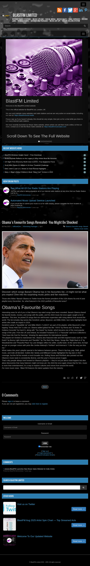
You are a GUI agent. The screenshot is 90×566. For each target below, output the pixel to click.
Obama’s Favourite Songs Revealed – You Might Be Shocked (40, 222)
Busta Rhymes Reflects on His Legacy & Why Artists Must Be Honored (31, 158)
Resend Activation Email (45, 455)
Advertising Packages (30, 226)
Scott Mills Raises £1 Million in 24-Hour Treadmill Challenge (27, 165)
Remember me (45, 447)
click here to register (40, 404)
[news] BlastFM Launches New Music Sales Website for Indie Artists (30, 469)
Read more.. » (78, 509)
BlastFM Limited (25, 15)
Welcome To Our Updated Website (34, 536)
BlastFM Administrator (24, 195)
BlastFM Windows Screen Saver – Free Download (23, 155)
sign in (10, 401)
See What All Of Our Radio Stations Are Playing (35, 188)
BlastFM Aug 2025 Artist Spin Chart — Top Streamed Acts (46, 520)
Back (45, 387)
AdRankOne (16, 226)
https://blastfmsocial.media (24, 115)
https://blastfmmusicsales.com (55, 127)
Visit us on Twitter (26, 504)
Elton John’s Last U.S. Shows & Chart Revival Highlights (25, 169)
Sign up (45, 451)
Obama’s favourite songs (74, 226)
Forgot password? (45, 453)
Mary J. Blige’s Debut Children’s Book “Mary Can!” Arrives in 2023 (29, 172)
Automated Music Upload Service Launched (33, 200)
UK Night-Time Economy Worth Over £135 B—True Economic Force (30, 162)
